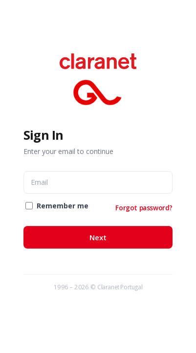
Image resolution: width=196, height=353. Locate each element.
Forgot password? (144, 207)
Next (98, 237)
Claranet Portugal (119, 287)
